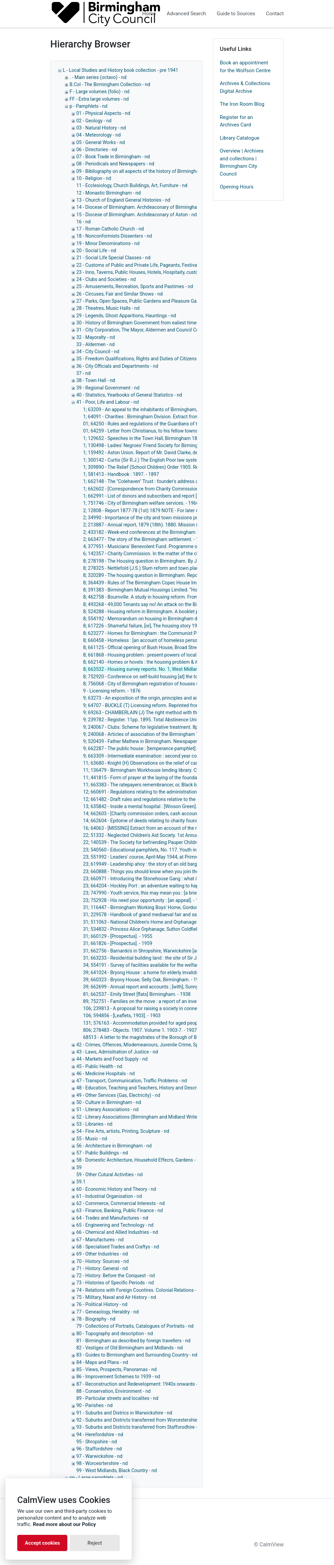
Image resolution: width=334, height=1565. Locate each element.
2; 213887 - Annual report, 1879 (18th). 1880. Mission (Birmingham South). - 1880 (168, 524)
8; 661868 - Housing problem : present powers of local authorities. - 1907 (159, 655)
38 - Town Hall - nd (95, 380)
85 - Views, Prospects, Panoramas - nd (116, 1369)
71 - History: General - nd (102, 1268)
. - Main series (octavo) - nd (98, 77)
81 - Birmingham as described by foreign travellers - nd (133, 1340)
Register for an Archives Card (236, 121)
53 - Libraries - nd (94, 1124)
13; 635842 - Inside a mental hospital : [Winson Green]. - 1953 (147, 806)
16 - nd (83, 221)
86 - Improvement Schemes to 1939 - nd (118, 1376)
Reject (94, 1543)
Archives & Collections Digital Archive (245, 87)
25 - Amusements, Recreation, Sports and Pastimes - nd (134, 286)
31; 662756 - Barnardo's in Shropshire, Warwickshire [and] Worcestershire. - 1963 (167, 951)
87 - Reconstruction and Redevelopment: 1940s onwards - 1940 (142, 1384)
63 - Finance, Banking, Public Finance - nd (119, 1210)
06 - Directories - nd (96, 149)
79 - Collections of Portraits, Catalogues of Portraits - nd (135, 1326)
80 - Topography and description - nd (114, 1333)
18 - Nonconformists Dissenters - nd (114, 236)
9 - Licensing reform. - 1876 (112, 691)
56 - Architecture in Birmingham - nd (114, 1145)
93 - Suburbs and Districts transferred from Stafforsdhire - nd (140, 1427)
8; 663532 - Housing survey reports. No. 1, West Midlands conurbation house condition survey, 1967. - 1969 (195, 669)
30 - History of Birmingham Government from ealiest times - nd (142, 322)
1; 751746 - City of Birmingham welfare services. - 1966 (141, 503)
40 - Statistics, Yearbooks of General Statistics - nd (129, 395)
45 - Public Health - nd (99, 1066)
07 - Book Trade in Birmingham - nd (113, 156)
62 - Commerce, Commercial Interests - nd (120, 1203)
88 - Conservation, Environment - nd (113, 1391)
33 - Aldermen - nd (95, 344)
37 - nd (83, 373)
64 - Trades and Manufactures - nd (112, 1218)
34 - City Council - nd (97, 351)
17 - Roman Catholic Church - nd (110, 229)
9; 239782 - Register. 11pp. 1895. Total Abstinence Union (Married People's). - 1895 (170, 719)
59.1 (81, 1181)
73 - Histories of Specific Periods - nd (115, 1282)
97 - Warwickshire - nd (99, 1456)
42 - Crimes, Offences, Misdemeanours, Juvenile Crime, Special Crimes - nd (154, 1044)
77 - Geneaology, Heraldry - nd (107, 1312)
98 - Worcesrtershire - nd (102, 1463)
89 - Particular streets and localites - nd (117, 1398)
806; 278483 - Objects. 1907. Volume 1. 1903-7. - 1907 (140, 1030)
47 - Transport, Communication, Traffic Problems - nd (131, 1080)
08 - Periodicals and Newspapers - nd (115, 163)
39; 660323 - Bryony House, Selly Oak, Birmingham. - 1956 (143, 979)
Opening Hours (236, 187)
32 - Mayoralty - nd (95, 337)
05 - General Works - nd (100, 142)
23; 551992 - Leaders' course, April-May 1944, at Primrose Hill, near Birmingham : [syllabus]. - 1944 (186, 857)
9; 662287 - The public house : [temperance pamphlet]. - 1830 (147, 748)
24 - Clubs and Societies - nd (106, 279)
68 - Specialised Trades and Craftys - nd (117, 1246)
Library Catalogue (240, 138)
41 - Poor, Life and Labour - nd (107, 402)
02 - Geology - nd (94, 120)
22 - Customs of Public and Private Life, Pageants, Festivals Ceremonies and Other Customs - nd (177, 265)
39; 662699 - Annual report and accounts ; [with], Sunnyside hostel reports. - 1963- (168, 986)
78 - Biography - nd (95, 1319)
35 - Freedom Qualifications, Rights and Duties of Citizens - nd (141, 358)
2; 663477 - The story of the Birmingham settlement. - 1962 (145, 539)
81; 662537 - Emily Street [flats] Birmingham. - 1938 (137, 994)
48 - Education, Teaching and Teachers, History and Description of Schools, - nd (159, 1087)
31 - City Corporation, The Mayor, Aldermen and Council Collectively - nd (151, 330)
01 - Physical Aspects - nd (103, 113)
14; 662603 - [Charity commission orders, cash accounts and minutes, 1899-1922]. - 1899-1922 (182, 813)
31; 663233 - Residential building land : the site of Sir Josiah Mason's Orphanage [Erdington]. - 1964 (186, 958)
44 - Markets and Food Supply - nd (112, 1059)
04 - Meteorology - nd (98, 135)
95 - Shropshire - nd (96, 1441)
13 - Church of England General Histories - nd (123, 200)
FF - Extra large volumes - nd (99, 99)
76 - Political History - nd (102, 1304)
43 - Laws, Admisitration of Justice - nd (117, 1052)
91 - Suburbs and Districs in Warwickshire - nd (124, 1413)
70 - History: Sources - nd (102, 1261)
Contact (275, 14)
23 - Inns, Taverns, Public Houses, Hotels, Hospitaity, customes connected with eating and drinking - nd (183, 272)
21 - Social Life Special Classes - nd (113, 257)
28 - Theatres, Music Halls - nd (108, 308)
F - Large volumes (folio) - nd (100, 91)
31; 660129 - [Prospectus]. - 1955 (117, 936)
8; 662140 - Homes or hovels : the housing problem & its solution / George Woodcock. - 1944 (180, 662)
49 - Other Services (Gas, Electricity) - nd (118, 1095)
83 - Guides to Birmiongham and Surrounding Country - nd (136, 1355)
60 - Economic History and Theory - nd (116, 1189)
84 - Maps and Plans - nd (102, 1362)
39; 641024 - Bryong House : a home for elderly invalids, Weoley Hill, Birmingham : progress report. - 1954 (193, 972)
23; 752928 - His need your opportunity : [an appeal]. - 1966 (144, 900)
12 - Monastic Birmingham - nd (108, 193)
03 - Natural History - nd (101, 128)
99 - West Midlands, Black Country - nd (116, 1470)
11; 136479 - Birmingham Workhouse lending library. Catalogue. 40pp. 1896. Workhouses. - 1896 (184, 770)
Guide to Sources (236, 14)
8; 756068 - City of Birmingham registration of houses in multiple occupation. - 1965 (171, 683)
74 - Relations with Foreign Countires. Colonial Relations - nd (139, 1290)
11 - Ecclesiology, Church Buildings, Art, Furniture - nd (131, 185)
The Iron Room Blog (242, 104)
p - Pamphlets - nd (89, 106)
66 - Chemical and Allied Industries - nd (117, 1232)
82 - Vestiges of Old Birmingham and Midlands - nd (129, 1347)
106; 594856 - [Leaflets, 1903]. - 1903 (122, 1015)
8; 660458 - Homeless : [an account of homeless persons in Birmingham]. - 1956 (167, 640)
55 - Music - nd (91, 1138)
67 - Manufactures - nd (100, 1239)
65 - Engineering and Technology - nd (115, 1225)
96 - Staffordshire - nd (99, 1448)
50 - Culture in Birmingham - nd (108, 1102)
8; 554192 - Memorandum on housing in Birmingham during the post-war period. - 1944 (174, 618)
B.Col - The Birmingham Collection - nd (110, 84)
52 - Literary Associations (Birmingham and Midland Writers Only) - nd (149, 1117)
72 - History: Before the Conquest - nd (115, 1275)
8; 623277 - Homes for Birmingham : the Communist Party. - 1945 (151, 633)
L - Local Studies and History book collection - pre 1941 (120, 70)
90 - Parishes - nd (94, 1405)
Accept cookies (42, 1543)
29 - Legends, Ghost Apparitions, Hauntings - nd (126, 315)
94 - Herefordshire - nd (99, 1434)
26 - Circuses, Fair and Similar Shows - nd (119, 294)
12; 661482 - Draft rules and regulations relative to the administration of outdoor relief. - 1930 (180, 799)
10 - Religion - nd (93, 178)
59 (79, 1167)
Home (149, 14)
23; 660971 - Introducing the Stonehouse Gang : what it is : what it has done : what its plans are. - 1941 (190, 878)
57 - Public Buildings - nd (102, 1153)
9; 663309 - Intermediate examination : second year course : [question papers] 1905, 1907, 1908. (184, 756)
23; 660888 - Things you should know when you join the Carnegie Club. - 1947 (164, 871)
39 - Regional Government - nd (108, 387)
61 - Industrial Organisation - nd (109, 1196)
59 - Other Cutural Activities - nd (109, 1174)
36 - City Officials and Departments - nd (117, 366)
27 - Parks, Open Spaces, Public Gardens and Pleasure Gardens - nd (147, 301)
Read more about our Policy (64, 1524)
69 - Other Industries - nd (102, 1254)
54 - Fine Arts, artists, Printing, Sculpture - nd (122, 1131)
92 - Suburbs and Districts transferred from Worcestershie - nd (141, 1420)
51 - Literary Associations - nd (107, 1109)
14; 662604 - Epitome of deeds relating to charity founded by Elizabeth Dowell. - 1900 (172, 820)
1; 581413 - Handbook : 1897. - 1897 (121, 474)
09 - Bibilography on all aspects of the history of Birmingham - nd (144, 171)
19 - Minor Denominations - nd (108, 243)
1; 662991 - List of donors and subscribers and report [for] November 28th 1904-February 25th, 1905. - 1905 (195, 496)
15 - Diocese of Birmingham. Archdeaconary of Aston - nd (136, 214)
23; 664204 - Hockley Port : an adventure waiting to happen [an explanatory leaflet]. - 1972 (177, 885)
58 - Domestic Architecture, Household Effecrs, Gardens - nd (139, 1160)
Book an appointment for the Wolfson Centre (245, 67)
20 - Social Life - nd (96, 250)
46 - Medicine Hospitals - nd (105, 1073)
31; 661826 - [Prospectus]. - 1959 (117, 943)
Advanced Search (186, 14)
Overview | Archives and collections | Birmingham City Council (242, 162)
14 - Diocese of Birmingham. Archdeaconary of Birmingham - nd (143, 207)
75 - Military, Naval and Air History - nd (116, 1297)
